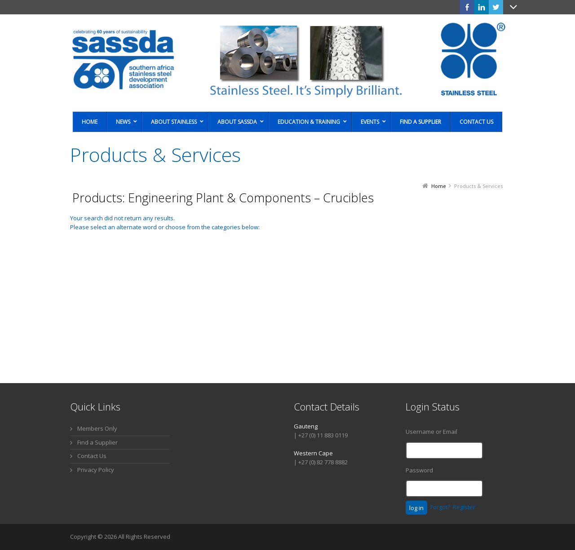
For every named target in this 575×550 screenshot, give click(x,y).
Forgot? (440, 507)
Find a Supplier (97, 442)
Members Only (97, 428)
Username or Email (431, 432)
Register (464, 507)
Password (419, 470)
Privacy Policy (95, 470)
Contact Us (91, 456)
